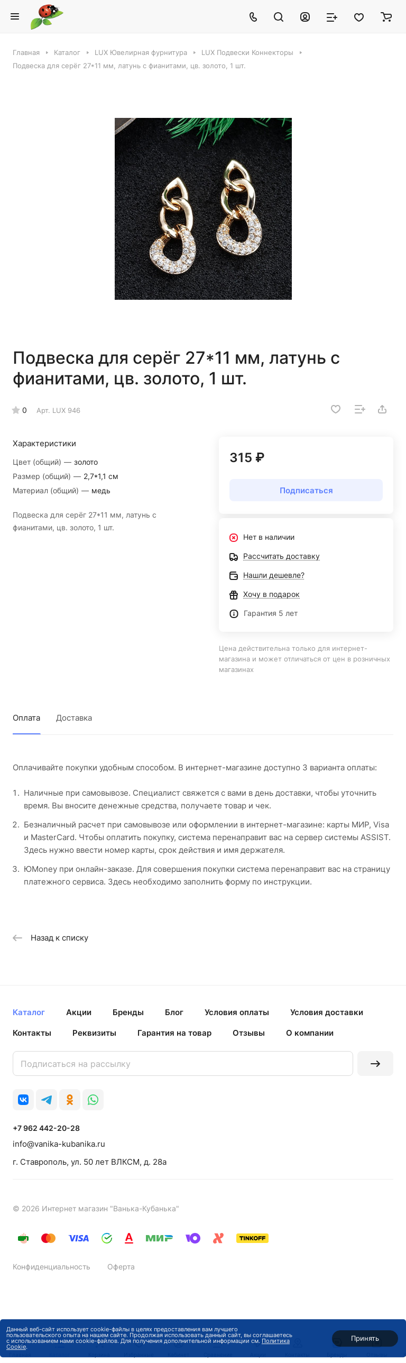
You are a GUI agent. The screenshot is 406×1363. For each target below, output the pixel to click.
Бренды (128, 1012)
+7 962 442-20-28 (46, 1127)
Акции (78, 1012)
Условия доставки (326, 1012)
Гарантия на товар (174, 1033)
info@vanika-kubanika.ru (59, 1144)
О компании (310, 1033)
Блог (174, 1012)
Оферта (121, 1266)
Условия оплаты (237, 1012)
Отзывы (249, 1033)
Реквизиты (94, 1033)
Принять (365, 1338)
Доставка (74, 718)
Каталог (29, 1012)
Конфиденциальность (51, 1266)
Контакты (32, 1033)
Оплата (26, 718)
